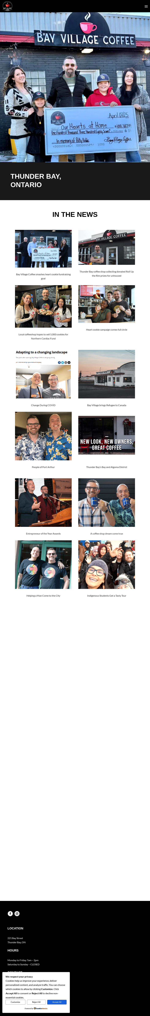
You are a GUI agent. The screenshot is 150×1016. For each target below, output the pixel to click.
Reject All (36, 1002)
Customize (15, 1002)
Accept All (56, 1002)
